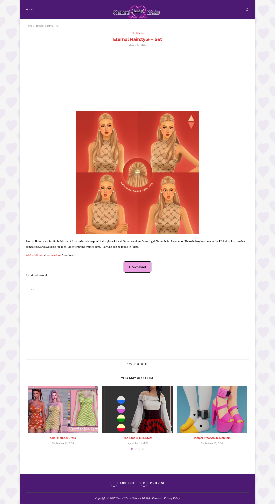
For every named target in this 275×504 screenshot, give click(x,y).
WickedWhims (34, 255)
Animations (54, 255)
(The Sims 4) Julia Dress (137, 437)
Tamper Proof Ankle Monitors (212, 437)
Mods (29, 9)
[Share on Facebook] (135, 364)
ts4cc (31, 289)
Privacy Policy (172, 498)
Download (137, 267)
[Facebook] (122, 483)
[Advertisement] (137, 78)
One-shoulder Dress (63, 437)
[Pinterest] (152, 483)
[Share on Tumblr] (145, 364)
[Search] (247, 9)
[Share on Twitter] (138, 364)
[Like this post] (130, 364)
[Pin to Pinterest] (142, 364)
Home (29, 26)
